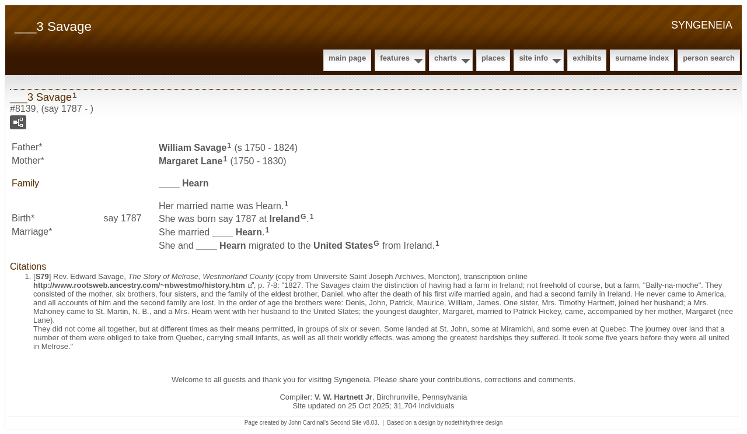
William (192, 148)
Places (493, 58)
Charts (445, 58)
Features (395, 58)
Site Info (533, 58)
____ (183, 183)
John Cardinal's (308, 422)
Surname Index (642, 58)
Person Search (709, 58)
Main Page (347, 58)
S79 (42, 276)
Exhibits (587, 58)
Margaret (190, 161)
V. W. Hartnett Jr (343, 397)
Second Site (346, 422)
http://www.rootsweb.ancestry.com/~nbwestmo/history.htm (139, 285)
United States (343, 245)
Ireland (284, 219)
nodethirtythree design (473, 422)
